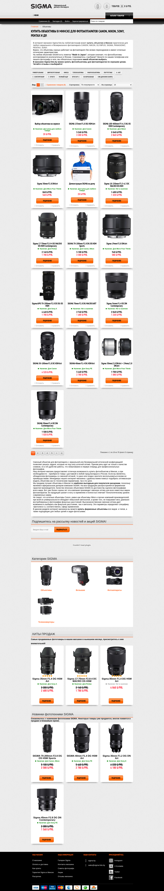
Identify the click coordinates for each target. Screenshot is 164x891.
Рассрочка (36, 876)
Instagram (118, 860)
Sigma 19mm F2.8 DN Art (116, 243)
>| (61, 453)
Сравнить (55, 145)
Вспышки (80, 590)
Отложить (39, 145)
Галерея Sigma (64, 860)
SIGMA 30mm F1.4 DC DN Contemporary (47, 424)
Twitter (117, 872)
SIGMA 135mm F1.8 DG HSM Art (82, 124)
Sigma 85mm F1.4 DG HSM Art (117, 680)
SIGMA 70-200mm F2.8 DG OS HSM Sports (82, 244)
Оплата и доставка (40, 864)
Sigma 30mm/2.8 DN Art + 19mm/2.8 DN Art (116, 364)
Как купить (36, 868)
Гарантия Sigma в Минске (43, 872)
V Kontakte (118, 866)
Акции (60, 872)
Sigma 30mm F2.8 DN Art (47, 184)
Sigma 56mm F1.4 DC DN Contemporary (117, 304)
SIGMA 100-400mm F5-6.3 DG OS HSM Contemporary (117, 125)
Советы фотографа (66, 868)
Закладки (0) (57, 21)
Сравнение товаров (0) (56, 85)
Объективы (46, 590)
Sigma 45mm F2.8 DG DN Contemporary (47, 818)
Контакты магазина (66, 864)
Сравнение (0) (44, 21)
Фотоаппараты (114, 590)
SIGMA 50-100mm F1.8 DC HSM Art (47, 363)
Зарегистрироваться (80, 21)
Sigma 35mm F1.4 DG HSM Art (47, 680)
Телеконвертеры (46, 622)
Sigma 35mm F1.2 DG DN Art (117, 757)
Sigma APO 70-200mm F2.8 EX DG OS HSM (47, 304)
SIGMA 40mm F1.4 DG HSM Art (82, 363)
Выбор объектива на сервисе (47, 124)
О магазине (37, 860)
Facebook (118, 877)
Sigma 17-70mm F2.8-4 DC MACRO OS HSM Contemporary (47, 244)
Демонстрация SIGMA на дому (82, 184)
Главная (34, 26)
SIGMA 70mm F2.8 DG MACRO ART (82, 303)
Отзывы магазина (65, 876)
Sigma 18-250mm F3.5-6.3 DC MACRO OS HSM (116, 185)
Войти (67, 21)
